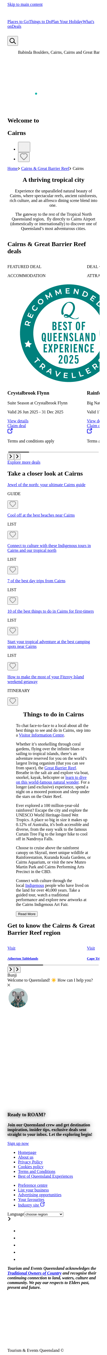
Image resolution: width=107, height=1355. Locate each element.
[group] (43, 354)
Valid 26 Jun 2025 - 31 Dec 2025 (35, 412)
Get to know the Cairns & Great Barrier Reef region (51, 929)
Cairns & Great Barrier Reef (45, 168)
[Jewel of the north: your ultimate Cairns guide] (53, 484)
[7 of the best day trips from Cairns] (53, 581)
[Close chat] (8, 985)
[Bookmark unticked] (24, 157)
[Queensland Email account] (21, 1259)
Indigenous (34, 885)
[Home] (26, 17)
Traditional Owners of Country (34, 1273)
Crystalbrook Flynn (28, 393)
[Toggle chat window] (18, 1007)
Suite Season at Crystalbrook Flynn (37, 403)
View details (17, 421)
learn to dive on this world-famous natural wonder (51, 779)
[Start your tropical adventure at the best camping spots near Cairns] (53, 644)
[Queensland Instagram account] (21, 1230)
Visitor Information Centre (41, 735)
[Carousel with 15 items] (53, 353)
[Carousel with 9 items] (53, 947)
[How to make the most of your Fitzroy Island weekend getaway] (53, 679)
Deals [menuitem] (16, 26)
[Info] (24, 147)
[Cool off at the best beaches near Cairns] (53, 515)
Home (12, 168)
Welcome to (23, 120)
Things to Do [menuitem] (40, 21)
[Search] (12, 41)
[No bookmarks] (10, 33)
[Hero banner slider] (53, 138)
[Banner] (53, 1080)
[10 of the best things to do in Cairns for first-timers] (53, 611)
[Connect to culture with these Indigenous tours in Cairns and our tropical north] (53, 548)
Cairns (16, 132)
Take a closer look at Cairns (45, 473)
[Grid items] (53, 588)
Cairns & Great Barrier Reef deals (46, 248)
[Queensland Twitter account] (21, 1245)
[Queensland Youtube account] (21, 1252)
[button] (10, 457)
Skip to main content (25, 4)
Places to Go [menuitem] (18, 21)
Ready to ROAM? (26, 1114)
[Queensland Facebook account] (21, 1238)
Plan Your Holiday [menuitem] (67, 21)
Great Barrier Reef (60, 768)
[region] (53, 203)
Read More (26, 914)
